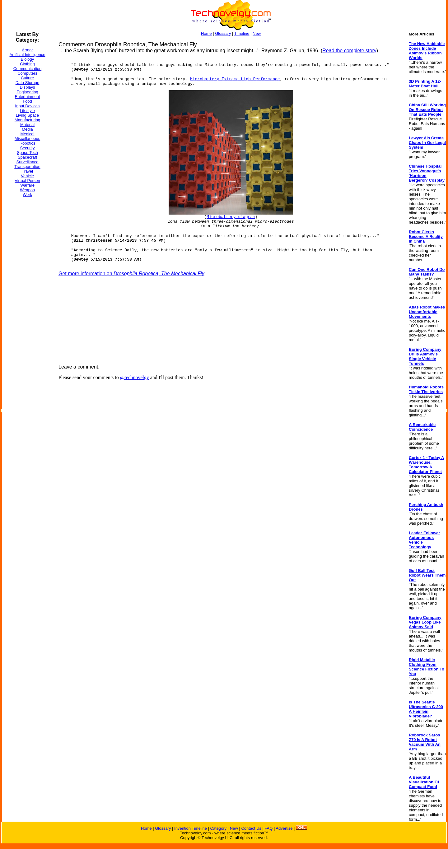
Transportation (27, 166)
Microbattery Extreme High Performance (235, 79)
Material (27, 124)
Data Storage (28, 82)
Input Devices (27, 106)
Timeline (242, 33)
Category (218, 828)
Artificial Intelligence (27, 54)
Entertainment (27, 96)
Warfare (27, 185)
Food (27, 101)
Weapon (27, 190)
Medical (28, 134)
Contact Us (251, 828)
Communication (27, 68)
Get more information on (131, 273)
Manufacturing (27, 120)
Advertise (284, 828)
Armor (27, 50)
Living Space (27, 115)
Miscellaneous (27, 138)
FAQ (268, 828)
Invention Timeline (190, 828)
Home (206, 33)
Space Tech (27, 152)
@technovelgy (134, 377)
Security (27, 148)
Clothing (27, 64)
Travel (27, 171)
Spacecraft (27, 157)
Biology (27, 59)
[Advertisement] (27, 295)
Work (27, 194)
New (257, 33)
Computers (27, 73)
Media (27, 129)
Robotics (27, 143)
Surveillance (27, 162)
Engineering (27, 92)
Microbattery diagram (231, 217)
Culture (27, 78)
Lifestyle (27, 110)
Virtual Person (27, 180)
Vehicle (27, 176)
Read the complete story (349, 50)
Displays (27, 87)
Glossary (223, 33)
